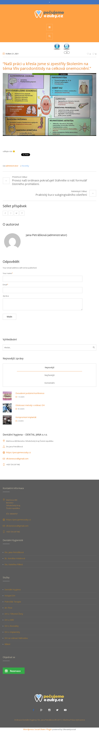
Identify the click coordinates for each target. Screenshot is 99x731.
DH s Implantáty (12, 632)
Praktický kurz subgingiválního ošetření (61, 195)
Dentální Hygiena (13, 589)
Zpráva (6, 296)
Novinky (25, 165)
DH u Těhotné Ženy (14, 613)
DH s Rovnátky (12, 626)
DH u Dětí (9, 619)
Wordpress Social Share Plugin (37, 729)
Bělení (7, 644)
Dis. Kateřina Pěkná (14, 564)
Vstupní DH (10, 595)
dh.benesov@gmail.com (17, 458)
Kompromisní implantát (26, 417)
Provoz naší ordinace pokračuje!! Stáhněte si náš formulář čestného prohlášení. (49, 182)
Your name (8, 273)
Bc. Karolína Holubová (15, 558)
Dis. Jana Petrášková (14, 552)
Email (5, 284)
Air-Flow (8, 607)
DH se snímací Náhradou (16, 638)
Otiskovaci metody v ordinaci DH (30, 405)
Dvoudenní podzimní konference (30, 393)
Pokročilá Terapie (13, 601)
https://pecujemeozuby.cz (18, 452)
